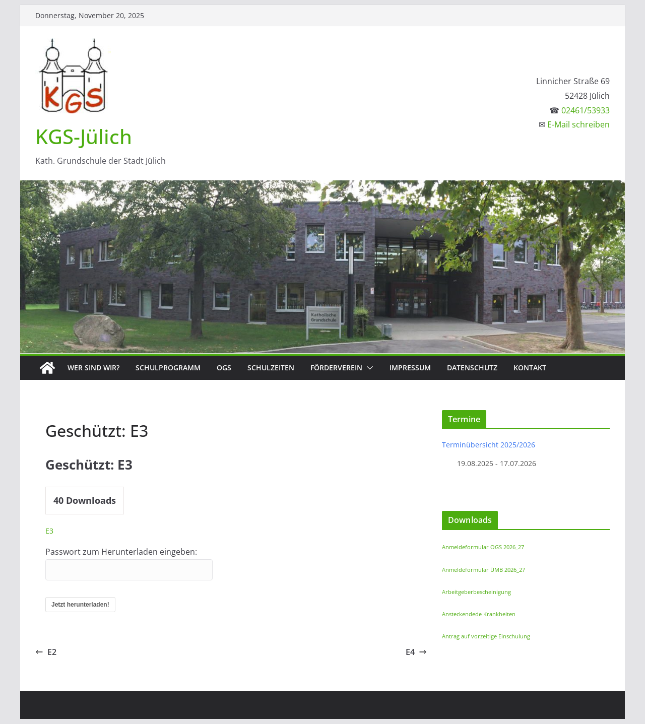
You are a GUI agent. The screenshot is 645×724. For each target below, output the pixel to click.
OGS (224, 367)
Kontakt (529, 367)
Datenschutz (472, 367)
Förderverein (336, 367)
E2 (45, 651)
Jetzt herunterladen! (80, 604)
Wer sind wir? (93, 367)
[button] (367, 368)
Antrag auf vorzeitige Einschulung (486, 636)
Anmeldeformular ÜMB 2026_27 (483, 569)
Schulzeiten (270, 367)
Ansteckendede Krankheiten (478, 614)
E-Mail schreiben (578, 124)
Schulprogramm (168, 367)
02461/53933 (585, 110)
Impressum (410, 367)
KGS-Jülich (83, 136)
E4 (416, 651)
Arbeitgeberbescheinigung (476, 592)
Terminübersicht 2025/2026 (488, 444)
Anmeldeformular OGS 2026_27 (483, 547)
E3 (49, 531)
